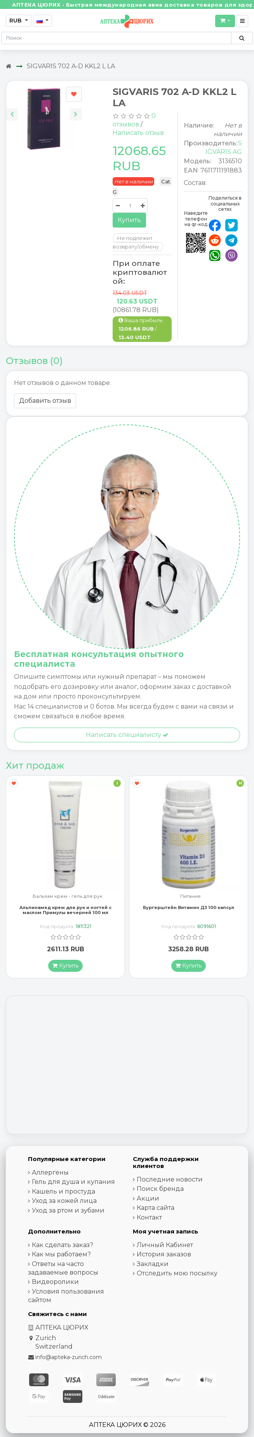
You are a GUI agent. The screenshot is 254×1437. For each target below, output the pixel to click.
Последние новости (170, 1179)
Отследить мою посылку (177, 1273)
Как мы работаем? (61, 1254)
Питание (190, 896)
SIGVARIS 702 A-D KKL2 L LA (71, 66)
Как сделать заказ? (62, 1245)
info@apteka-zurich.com (68, 1357)
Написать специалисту (127, 734)
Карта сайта (155, 1207)
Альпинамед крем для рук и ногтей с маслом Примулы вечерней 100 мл (65, 910)
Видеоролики (55, 1281)
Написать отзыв (138, 132)
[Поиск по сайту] (241, 38)
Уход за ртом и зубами (68, 1210)
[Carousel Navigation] (44, 108)
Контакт (149, 1217)
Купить (129, 220)
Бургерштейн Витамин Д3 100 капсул (188, 907)
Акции (148, 1198)
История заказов (164, 1254)
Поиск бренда (160, 1188)
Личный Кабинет (165, 1245)
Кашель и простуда (63, 1191)
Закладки (153, 1264)
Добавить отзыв (45, 400)
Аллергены (50, 1172)
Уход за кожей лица (64, 1200)
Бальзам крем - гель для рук (68, 896)
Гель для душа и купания (73, 1181)
